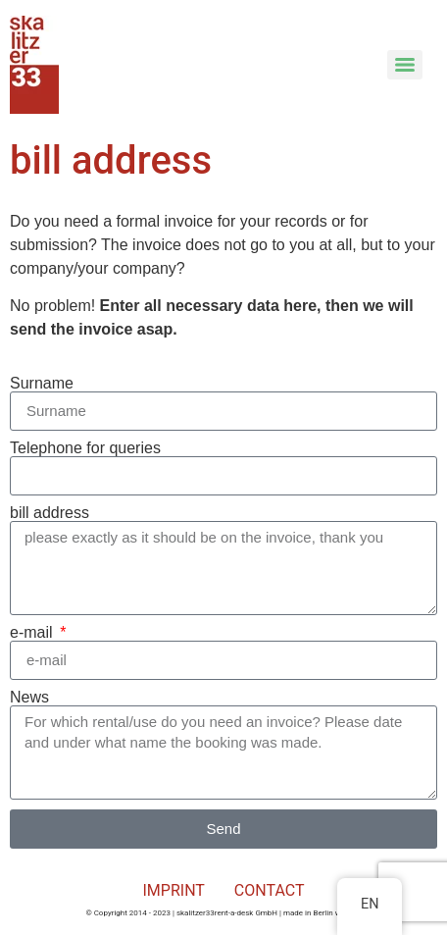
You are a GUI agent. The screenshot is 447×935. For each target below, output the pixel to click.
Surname (42, 383)
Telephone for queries (85, 448)
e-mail (33, 633)
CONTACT (269, 890)
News (29, 697)
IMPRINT (174, 890)
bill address (49, 513)
